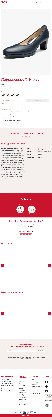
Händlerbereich (36, 393)
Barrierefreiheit (23, 404)
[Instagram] (46, 391)
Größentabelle (4, 103)
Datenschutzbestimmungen (26, 358)
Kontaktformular (6, 391)
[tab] (14, 133)
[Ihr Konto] (46, 2)
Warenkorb (26, 415)
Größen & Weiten (23, 386)
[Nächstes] (49, 74)
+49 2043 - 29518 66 (26, 229)
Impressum (35, 384)
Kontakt (21, 388)
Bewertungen (22, 402)
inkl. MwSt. (3, 86)
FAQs (20, 383)
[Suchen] (40, 2)
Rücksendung (22, 397)
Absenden (41, 350)
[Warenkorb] (49, 2)
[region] (26, 42)
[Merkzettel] (43, 2)
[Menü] (37, 2)
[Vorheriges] (46, 74)
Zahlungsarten (22, 399)
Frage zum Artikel (26, 234)
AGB (33, 379)
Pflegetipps (22, 395)
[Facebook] (46, 382)
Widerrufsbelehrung (37, 386)
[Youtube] (46, 386)
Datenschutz (35, 382)
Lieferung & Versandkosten (22, 391)
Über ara (34, 391)
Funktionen (22, 381)
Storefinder (35, 389)
